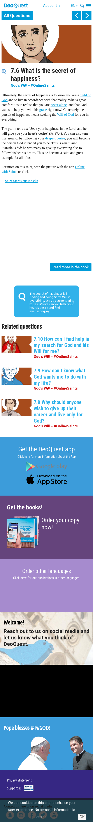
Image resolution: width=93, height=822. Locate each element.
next (86, 15)
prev (76, 15)
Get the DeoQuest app (46, 449)
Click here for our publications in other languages (46, 578)
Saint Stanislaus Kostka (21, 181)
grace (43, 110)
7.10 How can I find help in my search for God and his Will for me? (61, 345)
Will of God (65, 114)
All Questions (17, 15)
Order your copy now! (60, 523)
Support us (14, 788)
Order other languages (46, 571)
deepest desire (55, 138)
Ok (81, 817)
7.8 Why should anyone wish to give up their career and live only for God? (58, 411)
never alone (59, 105)
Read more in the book (71, 267)
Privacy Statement (19, 780)
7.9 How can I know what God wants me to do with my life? (60, 377)
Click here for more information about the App (47, 457)
